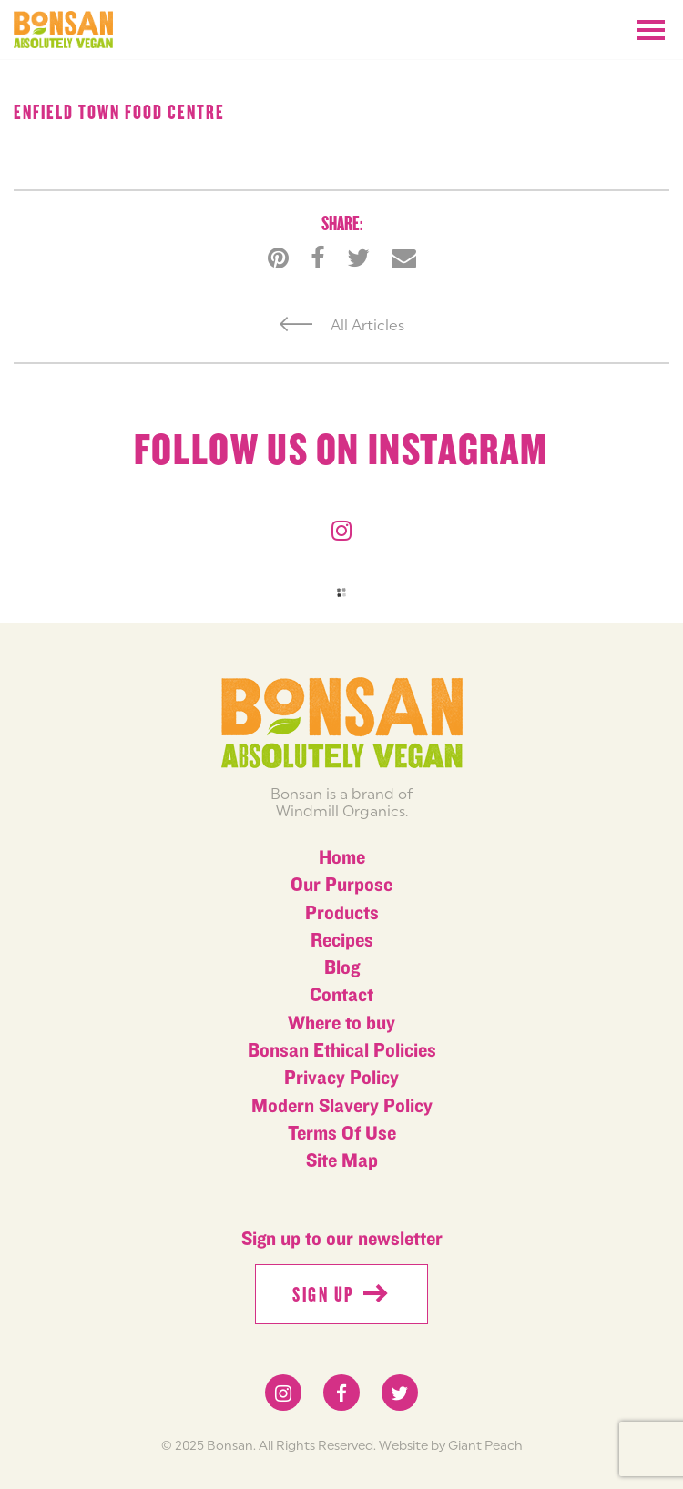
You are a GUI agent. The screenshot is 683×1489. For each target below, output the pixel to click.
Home (342, 857)
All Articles (342, 325)
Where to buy (341, 1023)
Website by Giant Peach (451, 1445)
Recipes (342, 940)
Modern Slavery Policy (342, 1106)
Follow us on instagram (341, 450)
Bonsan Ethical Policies (342, 1050)
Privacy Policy (341, 1078)
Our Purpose (341, 885)
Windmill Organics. (342, 811)
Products (342, 913)
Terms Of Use (342, 1133)
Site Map (342, 1161)
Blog (342, 968)
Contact (341, 995)
